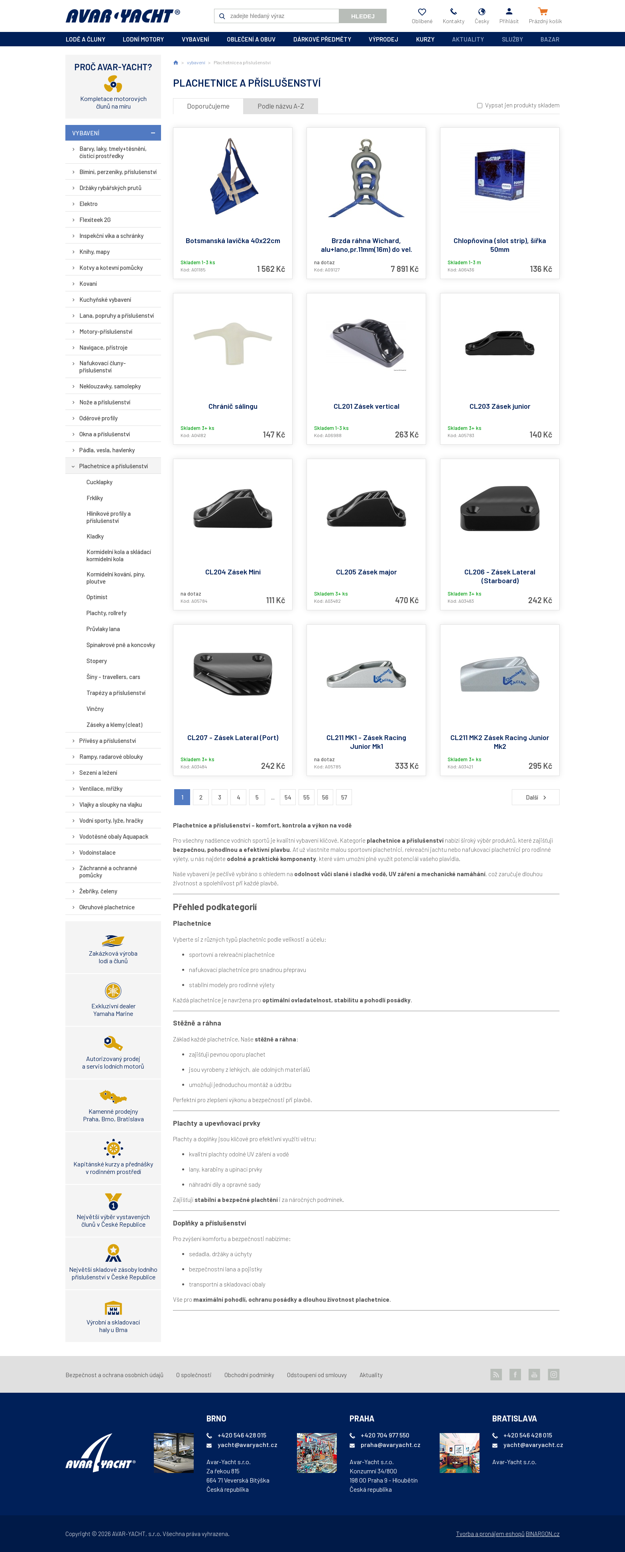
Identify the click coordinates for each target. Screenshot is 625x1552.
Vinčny (95, 708)
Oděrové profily (98, 418)
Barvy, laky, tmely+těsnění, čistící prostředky (113, 152)
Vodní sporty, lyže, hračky (111, 820)
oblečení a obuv (251, 39)
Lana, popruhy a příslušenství (116, 315)
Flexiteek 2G (95, 219)
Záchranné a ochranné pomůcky (108, 871)
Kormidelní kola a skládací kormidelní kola (118, 555)
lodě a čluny (85, 39)
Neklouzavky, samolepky (110, 386)
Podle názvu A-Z (280, 106)
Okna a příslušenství (104, 433)
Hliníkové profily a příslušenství (108, 517)
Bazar (549, 39)
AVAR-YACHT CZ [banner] (122, 16)
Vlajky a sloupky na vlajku (110, 804)
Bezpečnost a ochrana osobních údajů (114, 1374)
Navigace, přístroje (103, 347)
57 (344, 797)
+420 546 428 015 (242, 1435)
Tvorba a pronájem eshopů (490, 1533)
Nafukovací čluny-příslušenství (102, 366)
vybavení (195, 39)
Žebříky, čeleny (98, 891)
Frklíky (94, 497)
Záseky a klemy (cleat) (114, 724)
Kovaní (88, 283)
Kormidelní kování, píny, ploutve (115, 577)
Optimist (97, 596)
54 (288, 797)
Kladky (95, 536)
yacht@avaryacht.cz (247, 1444)
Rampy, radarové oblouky (111, 756)
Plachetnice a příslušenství (113, 465)
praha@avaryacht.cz (391, 1444)
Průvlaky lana (103, 628)
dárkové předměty (322, 39)
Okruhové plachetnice (107, 907)
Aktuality (468, 39)
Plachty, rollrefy (106, 612)
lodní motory (143, 39)
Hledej (363, 16)
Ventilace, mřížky (100, 788)
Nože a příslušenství (104, 402)
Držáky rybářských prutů (110, 187)
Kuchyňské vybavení (105, 299)
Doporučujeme (208, 106)
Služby (512, 39)
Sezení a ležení (98, 772)
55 (306, 797)
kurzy (425, 39)
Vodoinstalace (97, 852)
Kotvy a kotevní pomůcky (111, 267)
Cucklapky (99, 481)
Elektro (88, 203)
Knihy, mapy (94, 251)
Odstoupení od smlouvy (317, 1374)
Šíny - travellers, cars (113, 676)
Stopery (96, 660)
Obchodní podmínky (249, 1374)
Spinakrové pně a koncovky (120, 644)
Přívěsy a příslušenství (107, 740)
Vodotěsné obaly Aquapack (113, 836)
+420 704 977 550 (385, 1435)
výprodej (383, 39)
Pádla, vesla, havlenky (107, 449)
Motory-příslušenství (105, 331)
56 (325, 797)
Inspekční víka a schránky (111, 235)
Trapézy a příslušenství (115, 692)
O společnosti (194, 1374)
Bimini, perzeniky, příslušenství (118, 171)
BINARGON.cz (543, 1533)
